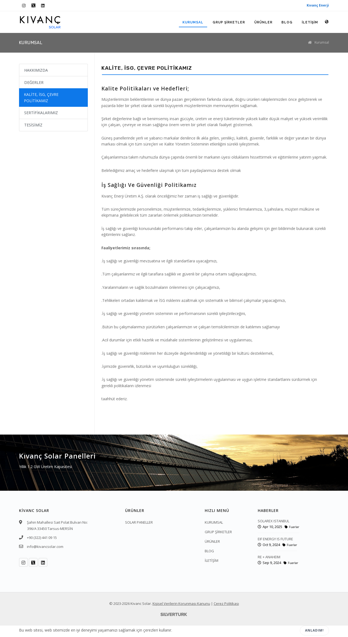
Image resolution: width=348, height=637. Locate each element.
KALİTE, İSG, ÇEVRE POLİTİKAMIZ (41, 97)
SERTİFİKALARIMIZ (41, 112)
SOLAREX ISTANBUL (273, 520)
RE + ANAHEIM (269, 556)
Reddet (282, 630)
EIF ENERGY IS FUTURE (275, 538)
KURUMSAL (192, 22)
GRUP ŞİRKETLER (228, 22)
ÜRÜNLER (263, 22)
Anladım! (314, 630)
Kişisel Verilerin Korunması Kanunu (181, 603)
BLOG (287, 22)
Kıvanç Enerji (318, 5)
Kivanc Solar (140, 603)
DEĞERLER (34, 82)
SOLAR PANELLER (139, 522)
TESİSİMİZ (33, 125)
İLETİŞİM (310, 22)
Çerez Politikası (226, 603)
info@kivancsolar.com (45, 546)
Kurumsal (322, 42)
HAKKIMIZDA (36, 70)
